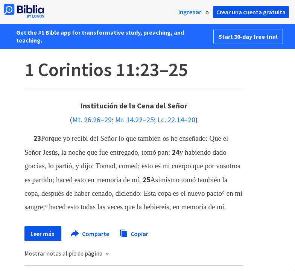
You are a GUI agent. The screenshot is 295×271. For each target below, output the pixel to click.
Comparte (90, 234)
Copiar (133, 233)
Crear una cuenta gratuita (251, 12)
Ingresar (189, 12)
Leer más (42, 234)
